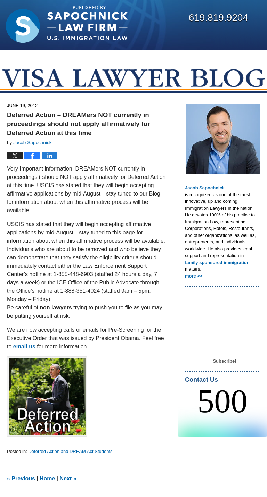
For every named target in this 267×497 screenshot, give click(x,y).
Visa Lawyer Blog (67, 24)
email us (25, 346)
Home (47, 478)
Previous (21, 478)
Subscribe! (224, 361)
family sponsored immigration (217, 262)
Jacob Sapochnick (205, 187)
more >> (194, 276)
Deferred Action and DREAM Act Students (70, 451)
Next (68, 478)
